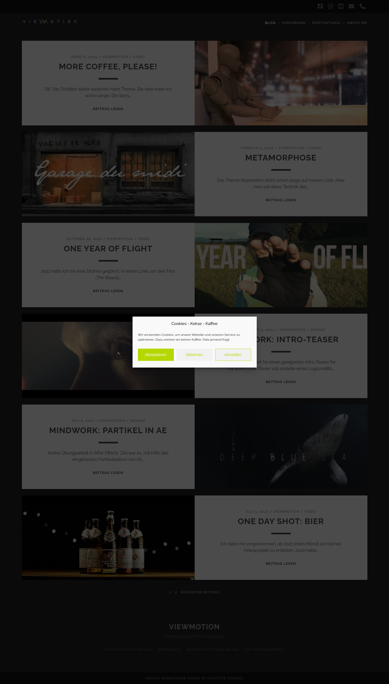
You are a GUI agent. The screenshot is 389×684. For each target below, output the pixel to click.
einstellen (233, 356)
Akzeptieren (156, 356)
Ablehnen (194, 356)
